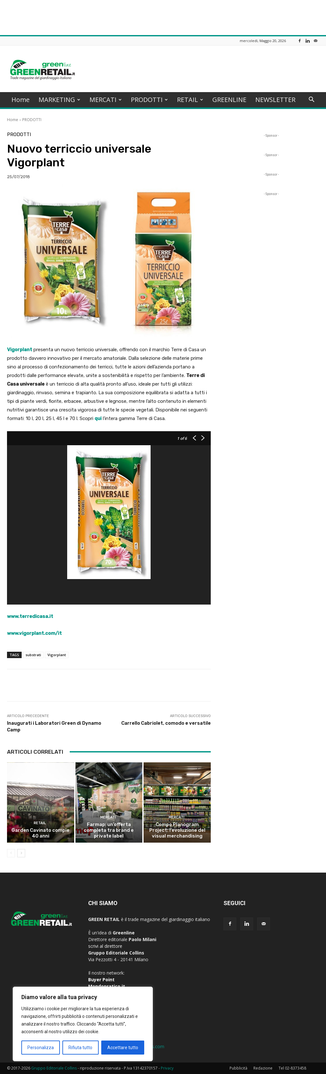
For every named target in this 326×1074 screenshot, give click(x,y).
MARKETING (59, 99)
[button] (311, 100)
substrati (33, 654)
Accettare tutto (122, 1047)
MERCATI (105, 99)
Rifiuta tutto (80, 1047)
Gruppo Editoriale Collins (54, 1068)
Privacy (167, 1068)
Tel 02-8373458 (292, 1068)
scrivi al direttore (105, 946)
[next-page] (21, 853)
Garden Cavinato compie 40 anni (40, 833)
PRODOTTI (149, 99)
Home (20, 99)
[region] (83, 1024)
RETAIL (190, 99)
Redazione (263, 1068)
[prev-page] (11, 853)
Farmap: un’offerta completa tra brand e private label (109, 830)
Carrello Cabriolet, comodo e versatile (166, 723)
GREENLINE (229, 99)
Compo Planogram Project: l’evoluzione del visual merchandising (177, 830)
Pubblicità (238, 1068)
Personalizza (40, 1047)
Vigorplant (56, 654)
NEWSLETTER (275, 99)
